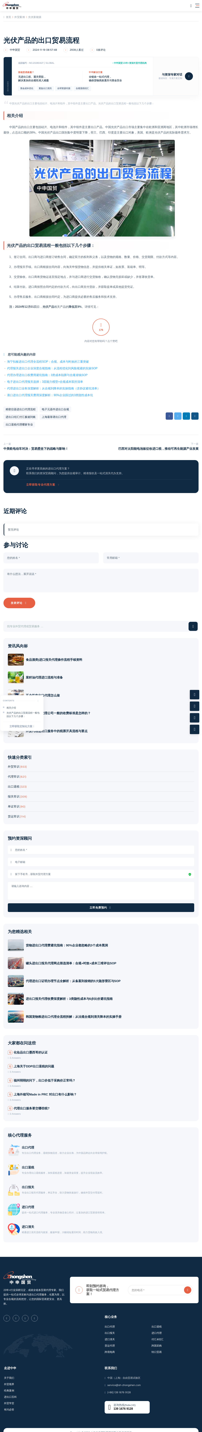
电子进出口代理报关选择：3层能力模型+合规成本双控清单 (45, 381)
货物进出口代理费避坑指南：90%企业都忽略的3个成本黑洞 (68, 943)
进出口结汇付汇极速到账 (21, 416)
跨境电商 (110, 1341)
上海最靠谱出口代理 (54, 416)
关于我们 (9, 1367)
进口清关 (29, 1217)
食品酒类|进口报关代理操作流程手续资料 (55, 661)
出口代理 (29, 1141)
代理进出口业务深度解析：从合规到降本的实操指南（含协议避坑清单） (53, 388)
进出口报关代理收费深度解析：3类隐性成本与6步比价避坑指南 (70, 994)
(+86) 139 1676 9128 (119, 1382)
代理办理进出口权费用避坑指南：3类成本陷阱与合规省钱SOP (47, 375)
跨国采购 (157, 1335)
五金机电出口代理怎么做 (44, 695)
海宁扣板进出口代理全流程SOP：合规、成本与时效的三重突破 (48, 361)
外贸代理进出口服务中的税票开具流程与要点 (58, 729)
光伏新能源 (34, 17)
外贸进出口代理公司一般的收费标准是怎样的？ (59, 712)
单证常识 (13, 804)
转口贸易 (157, 1341)
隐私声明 (130, 1428)
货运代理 (110, 1335)
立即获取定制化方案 (21, 726)
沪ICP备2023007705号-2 (112, 1428)
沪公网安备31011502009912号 (83, 1428)
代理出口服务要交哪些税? (28, 1102)
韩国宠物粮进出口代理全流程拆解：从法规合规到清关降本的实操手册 (75, 1011)
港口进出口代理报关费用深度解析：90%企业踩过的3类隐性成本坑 (50, 395)
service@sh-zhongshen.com (124, 1375)
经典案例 (9, 1380)
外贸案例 (19, 17)
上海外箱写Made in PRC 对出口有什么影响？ (42, 1088)
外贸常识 (13, 764)
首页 (7, 17)
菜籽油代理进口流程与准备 (45, 678)
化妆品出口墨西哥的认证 (28, 1046)
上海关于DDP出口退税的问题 (31, 1060)
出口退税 (13, 784)
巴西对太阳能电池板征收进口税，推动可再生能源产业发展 (158, 448)
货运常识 (13, 814)
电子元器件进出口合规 (55, 409)
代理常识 (13, 774)
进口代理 (29, 1198)
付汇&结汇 (157, 1329)
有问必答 (9, 1399)
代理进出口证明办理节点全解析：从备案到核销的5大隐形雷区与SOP (74, 977)
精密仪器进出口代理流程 (21, 409)
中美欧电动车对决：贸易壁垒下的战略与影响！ (35, 448)
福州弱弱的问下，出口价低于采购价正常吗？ (41, 1074)
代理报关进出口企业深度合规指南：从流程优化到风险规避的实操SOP (52, 368)
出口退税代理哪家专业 (19, 424)
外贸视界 (9, 1374)
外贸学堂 (9, 1393)
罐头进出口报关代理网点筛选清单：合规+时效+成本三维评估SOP (72, 960)
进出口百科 (10, 1386)
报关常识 (13, 794)
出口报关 (29, 1179)
